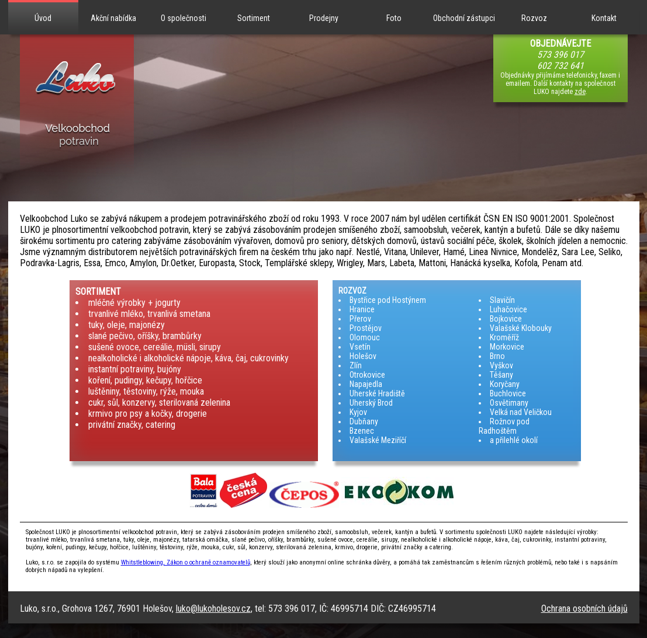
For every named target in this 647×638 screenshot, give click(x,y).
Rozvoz (534, 18)
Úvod (42, 18)
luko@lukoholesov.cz (213, 608)
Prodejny (323, 18)
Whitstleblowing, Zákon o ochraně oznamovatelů (185, 562)
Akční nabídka (113, 18)
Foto (394, 18)
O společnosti (183, 18)
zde (580, 92)
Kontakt (604, 18)
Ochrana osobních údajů (584, 608)
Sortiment (253, 18)
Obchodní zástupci (464, 18)
